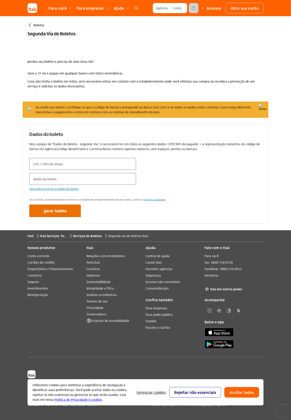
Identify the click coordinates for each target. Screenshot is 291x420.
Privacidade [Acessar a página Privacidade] (94, 307)
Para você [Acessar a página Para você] (212, 256)
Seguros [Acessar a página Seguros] (33, 282)
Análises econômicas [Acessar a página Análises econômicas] (101, 295)
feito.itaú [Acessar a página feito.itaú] (93, 262)
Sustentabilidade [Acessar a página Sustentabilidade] (98, 282)
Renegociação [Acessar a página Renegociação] (37, 295)
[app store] (219, 333)
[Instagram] (209, 311)
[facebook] (229, 311)
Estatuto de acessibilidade (110, 320)
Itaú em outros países (223, 289)
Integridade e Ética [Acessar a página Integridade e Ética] (100, 288)
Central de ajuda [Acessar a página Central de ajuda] (158, 256)
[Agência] (162, 8)
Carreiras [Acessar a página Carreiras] (93, 269)
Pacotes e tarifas (158, 327)
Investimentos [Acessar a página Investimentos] (37, 288)
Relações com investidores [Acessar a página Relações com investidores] (105, 256)
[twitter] (238, 311)
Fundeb (151, 321)
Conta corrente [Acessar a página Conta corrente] (38, 256)
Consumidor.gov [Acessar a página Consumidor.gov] (157, 288)
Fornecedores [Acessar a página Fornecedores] (96, 314)
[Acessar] (193, 8)
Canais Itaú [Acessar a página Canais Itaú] (154, 262)
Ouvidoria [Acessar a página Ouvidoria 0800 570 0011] (211, 269)
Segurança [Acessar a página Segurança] (153, 275)
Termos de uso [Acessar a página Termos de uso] (97, 301)
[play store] (219, 345)
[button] (245, 8)
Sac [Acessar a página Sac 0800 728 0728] (207, 262)
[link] (136, 8)
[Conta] (177, 8)
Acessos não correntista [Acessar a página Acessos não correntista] (163, 282)
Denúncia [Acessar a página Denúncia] (211, 275)
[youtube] (219, 311)
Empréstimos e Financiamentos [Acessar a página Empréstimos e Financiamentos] (50, 269)
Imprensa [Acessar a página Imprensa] (93, 275)
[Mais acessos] (210, 8)
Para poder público (159, 314)
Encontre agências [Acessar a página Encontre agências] (159, 269)
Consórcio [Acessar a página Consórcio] (34, 275)
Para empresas (156, 308)
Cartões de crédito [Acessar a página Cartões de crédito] (41, 262)
